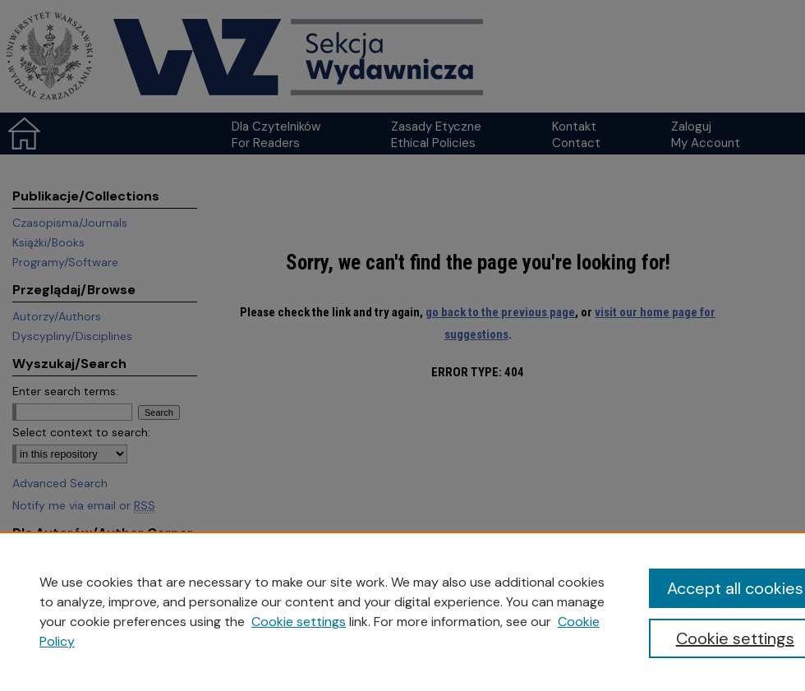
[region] (402, 611)
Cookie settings (298, 621)
